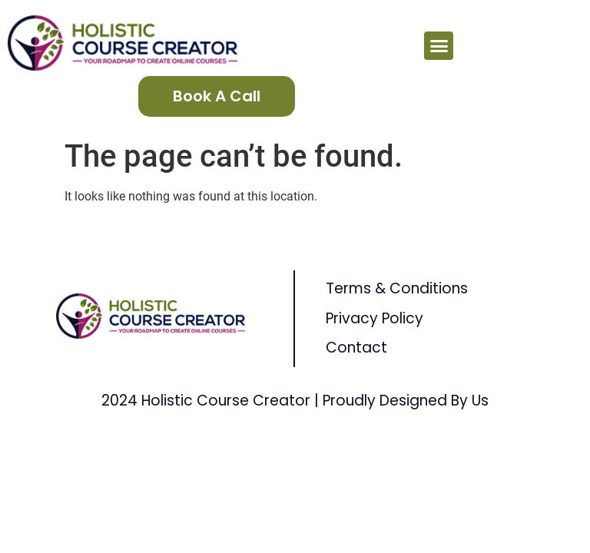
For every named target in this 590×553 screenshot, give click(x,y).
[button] (438, 46)
